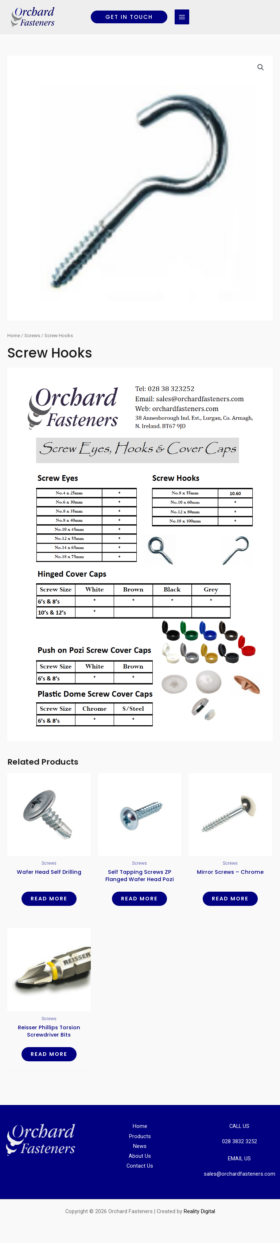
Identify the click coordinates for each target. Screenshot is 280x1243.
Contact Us (140, 1166)
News (140, 1146)
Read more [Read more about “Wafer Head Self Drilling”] (49, 898)
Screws (32, 335)
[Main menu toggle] (182, 16)
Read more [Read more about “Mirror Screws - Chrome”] (230, 898)
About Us (140, 1156)
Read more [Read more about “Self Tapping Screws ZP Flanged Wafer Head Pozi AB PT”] (139, 898)
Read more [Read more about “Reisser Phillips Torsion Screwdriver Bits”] (49, 1054)
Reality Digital (199, 1211)
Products (140, 1136)
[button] (129, 17)
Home (13, 335)
